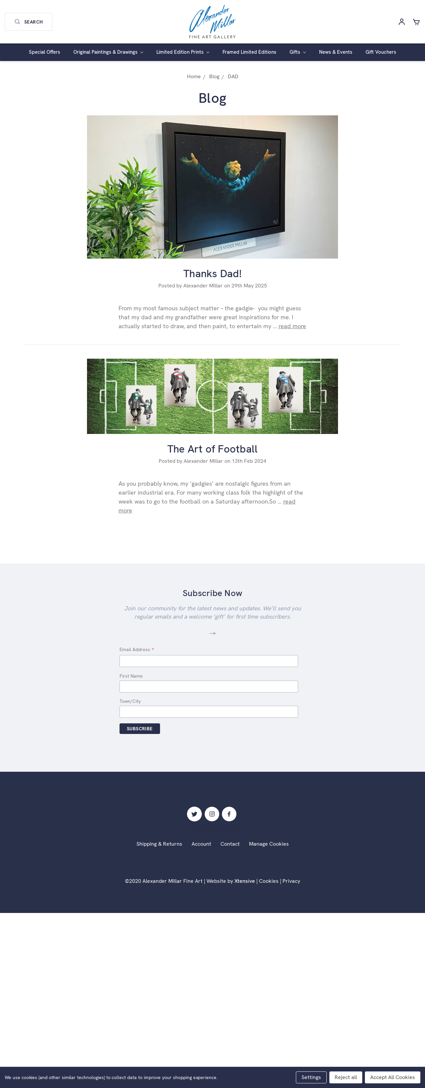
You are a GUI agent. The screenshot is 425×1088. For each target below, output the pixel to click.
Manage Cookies (269, 843)
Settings (311, 1077)
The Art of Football (212, 449)
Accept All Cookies (392, 1077)
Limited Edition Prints (182, 52)
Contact (230, 843)
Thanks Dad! (212, 273)
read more (292, 326)
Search (28, 22)
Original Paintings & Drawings (108, 52)
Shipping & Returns (159, 843)
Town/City (130, 701)
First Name (131, 676)
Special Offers (44, 52)
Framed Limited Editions (249, 52)
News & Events (335, 52)
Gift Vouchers (381, 52)
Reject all (346, 1077)
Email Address (137, 650)
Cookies (269, 880)
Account (201, 843)
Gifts (298, 52)
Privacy (291, 880)
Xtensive (244, 880)
